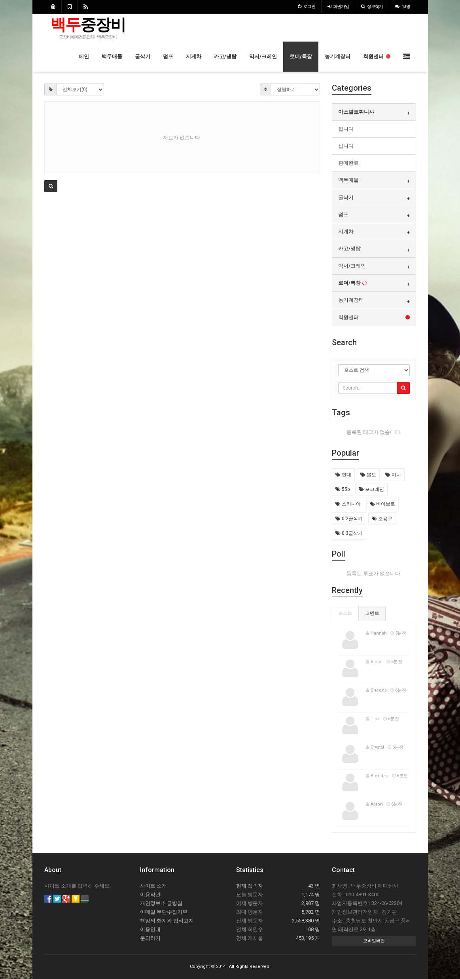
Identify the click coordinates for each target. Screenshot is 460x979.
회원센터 (376, 56)
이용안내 (150, 929)
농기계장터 (337, 56)
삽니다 (346, 146)
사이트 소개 (153, 886)
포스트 (345, 613)
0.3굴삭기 (349, 533)
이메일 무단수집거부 (163, 912)
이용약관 (150, 894)
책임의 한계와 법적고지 (167, 921)
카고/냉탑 (225, 56)
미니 (393, 474)
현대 (343, 474)
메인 (84, 56)
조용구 (382, 518)
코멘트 (372, 613)
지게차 (193, 56)
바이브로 (382, 504)
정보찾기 (372, 6)
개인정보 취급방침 (161, 903)
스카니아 (348, 504)
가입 (338, 6)
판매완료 (348, 163)
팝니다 (346, 129)
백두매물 (112, 56)
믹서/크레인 (263, 56)
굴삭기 (142, 56)
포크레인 (371, 489)
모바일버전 (374, 940)
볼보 (368, 474)
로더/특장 (301, 56)
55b (342, 489)
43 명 (402, 6)
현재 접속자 (249, 886)
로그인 (306, 6)
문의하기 (150, 938)
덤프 (168, 56)
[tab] (374, 112)
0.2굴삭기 (349, 518)
